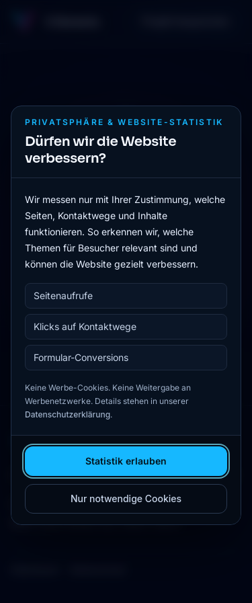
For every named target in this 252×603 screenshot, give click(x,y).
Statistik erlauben (126, 461)
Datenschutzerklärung (67, 414)
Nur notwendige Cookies (126, 498)
